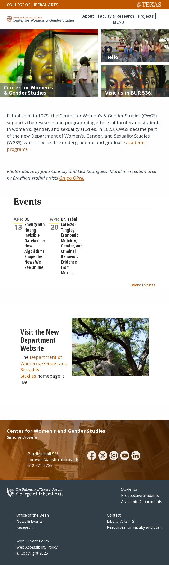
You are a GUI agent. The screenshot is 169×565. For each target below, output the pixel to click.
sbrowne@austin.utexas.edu (54, 459)
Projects (146, 16)
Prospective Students (140, 495)
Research (24, 527)
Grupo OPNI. (71, 178)
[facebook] (91, 456)
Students (129, 489)
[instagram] (113, 456)
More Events (143, 285)
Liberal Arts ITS (120, 521)
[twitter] (102, 456)
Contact (114, 515)
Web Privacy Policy (32, 541)
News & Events (29, 521)
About (88, 16)
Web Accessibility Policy (37, 547)
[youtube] (124, 456)
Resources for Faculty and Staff (134, 527)
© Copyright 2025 (32, 553)
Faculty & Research (116, 16)
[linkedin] (135, 456)
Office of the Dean (32, 515)
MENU (118, 22)
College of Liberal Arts (32, 4)
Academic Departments (141, 501)
